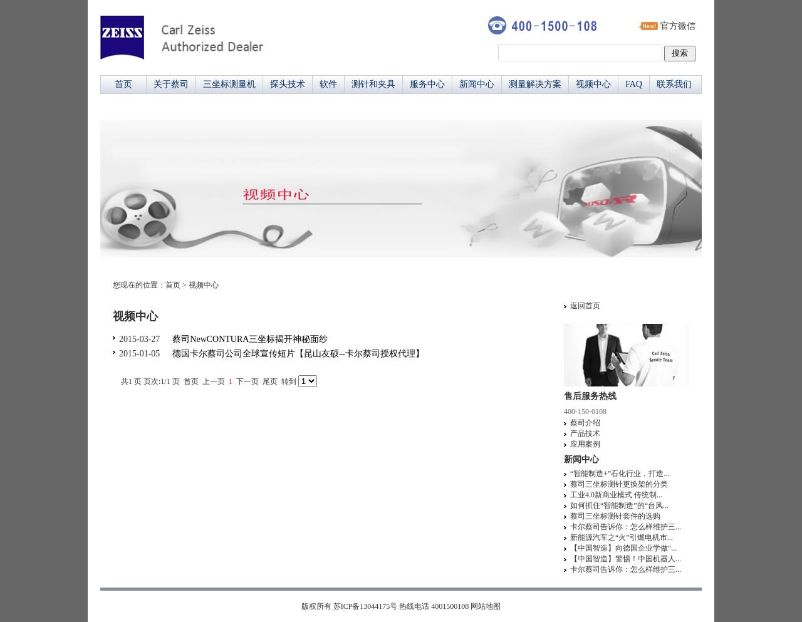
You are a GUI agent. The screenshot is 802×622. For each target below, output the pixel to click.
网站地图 (486, 606)
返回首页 (585, 305)
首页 (123, 84)
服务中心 (427, 84)
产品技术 (585, 433)
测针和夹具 (373, 84)
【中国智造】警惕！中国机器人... (625, 558)
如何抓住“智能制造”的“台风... (619, 505)
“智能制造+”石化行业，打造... (619, 473)
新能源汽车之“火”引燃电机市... (621, 537)
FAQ (633, 84)
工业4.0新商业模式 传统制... (616, 494)
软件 (328, 84)
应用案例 (585, 444)
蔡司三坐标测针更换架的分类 (619, 484)
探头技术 (287, 84)
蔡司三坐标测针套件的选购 (615, 516)
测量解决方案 (535, 84)
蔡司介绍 (585, 422)
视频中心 (593, 84)
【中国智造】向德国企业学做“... (623, 548)
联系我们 (674, 84)
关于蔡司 (171, 84)
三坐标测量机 (229, 84)
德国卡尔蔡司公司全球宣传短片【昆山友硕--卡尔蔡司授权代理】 (298, 353)
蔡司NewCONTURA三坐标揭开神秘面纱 (250, 339)
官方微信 (677, 26)
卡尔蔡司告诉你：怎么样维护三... (625, 526)
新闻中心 (476, 84)
